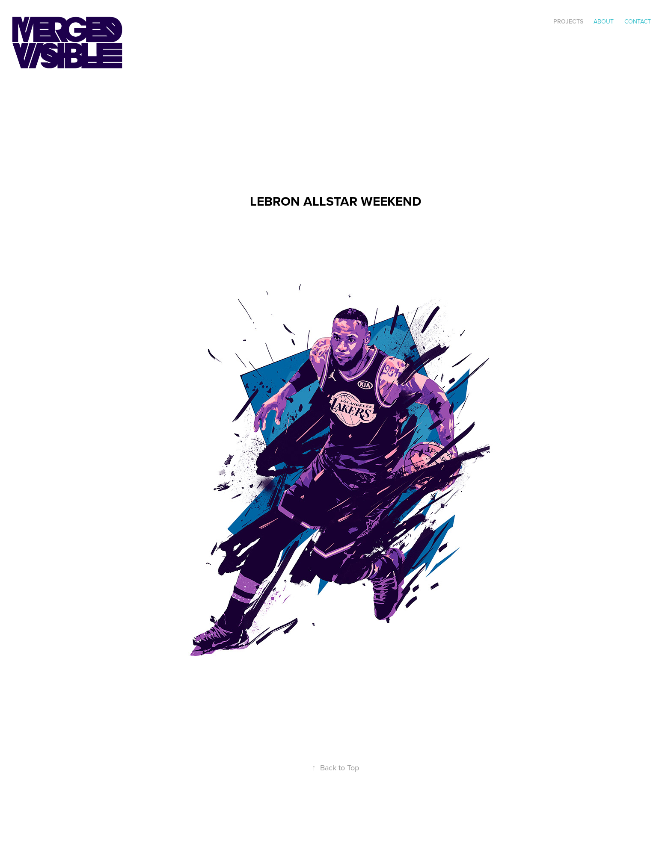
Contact (637, 21)
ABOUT (604, 21)
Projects (568, 21)
